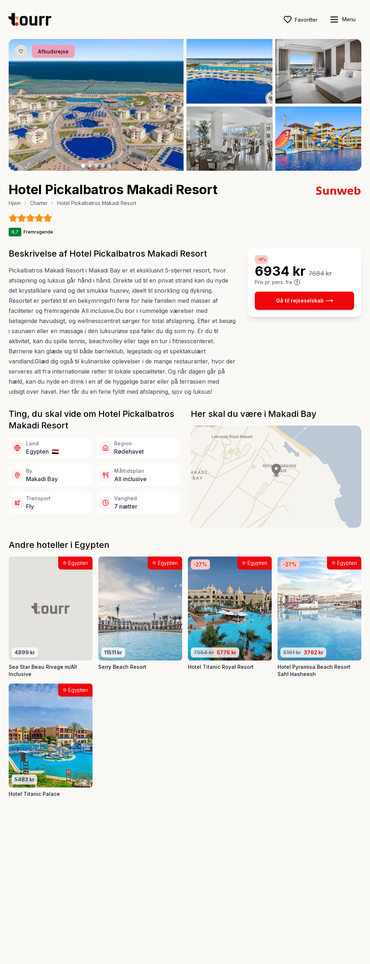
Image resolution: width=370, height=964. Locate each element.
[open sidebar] (342, 19)
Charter (39, 203)
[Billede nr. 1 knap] (83, 165)
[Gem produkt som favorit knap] (20, 51)
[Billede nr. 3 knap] (96, 165)
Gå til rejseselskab (304, 300)
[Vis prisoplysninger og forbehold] (297, 282)
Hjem (15, 203)
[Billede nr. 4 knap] (103, 165)
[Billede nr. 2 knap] (90, 165)
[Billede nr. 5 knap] (109, 165)
